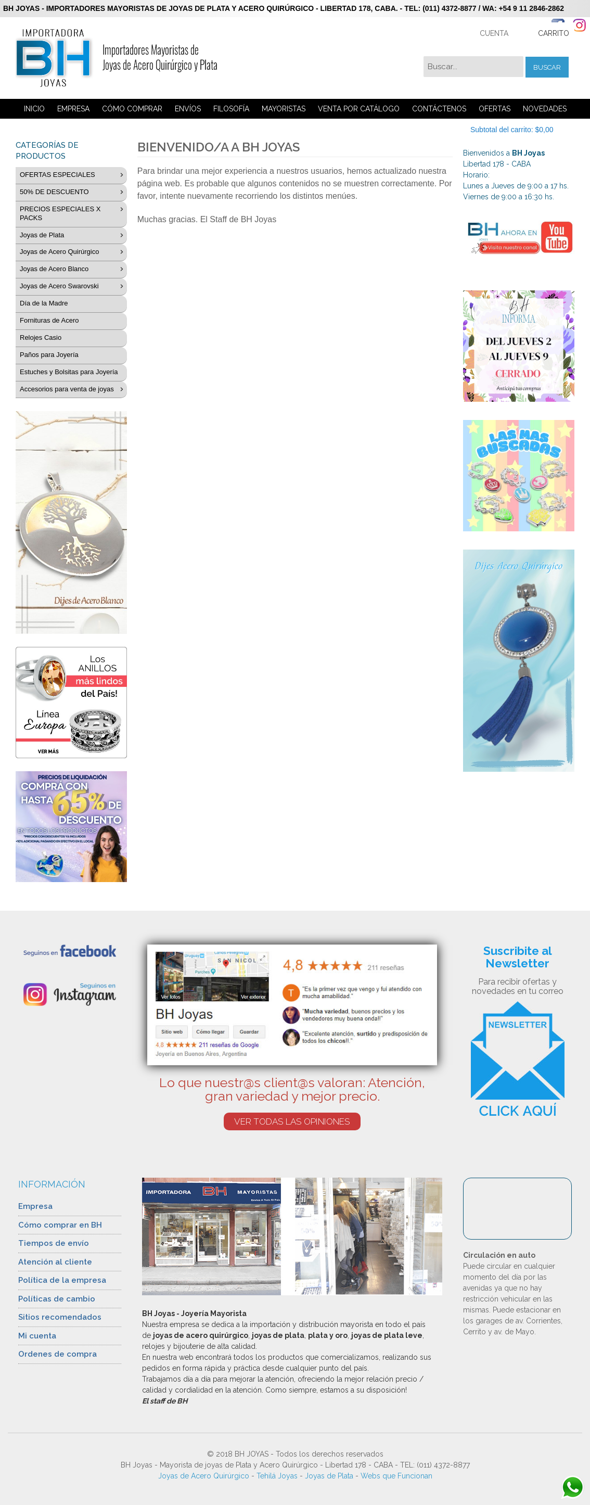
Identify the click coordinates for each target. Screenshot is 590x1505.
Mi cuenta (37, 1336)
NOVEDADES (545, 109)
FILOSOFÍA (231, 109)
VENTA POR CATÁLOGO (359, 109)
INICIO (34, 109)
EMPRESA (73, 109)
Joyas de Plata (329, 1476)
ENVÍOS (188, 109)
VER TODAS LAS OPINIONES (292, 1121)
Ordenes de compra (57, 1354)
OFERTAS (494, 109)
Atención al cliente (55, 1262)
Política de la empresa (62, 1280)
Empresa (35, 1206)
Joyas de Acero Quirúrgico (203, 1476)
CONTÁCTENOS (439, 109)
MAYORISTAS (283, 109)
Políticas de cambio (56, 1299)
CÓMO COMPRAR (132, 109)
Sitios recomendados (59, 1317)
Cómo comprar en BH (60, 1225)
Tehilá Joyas (277, 1476)
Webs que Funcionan (396, 1476)
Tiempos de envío (53, 1243)
